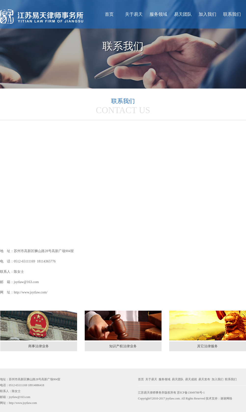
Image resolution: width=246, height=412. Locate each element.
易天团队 (183, 14)
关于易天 (134, 14)
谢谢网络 (226, 398)
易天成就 (191, 379)
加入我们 (207, 14)
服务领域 (158, 14)
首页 (109, 14)
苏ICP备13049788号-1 (191, 392)
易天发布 (204, 379)
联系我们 (232, 14)
